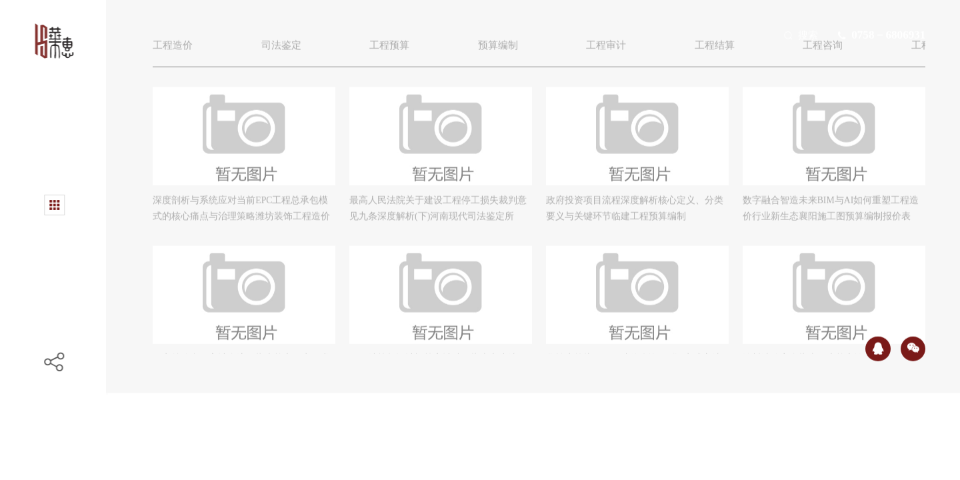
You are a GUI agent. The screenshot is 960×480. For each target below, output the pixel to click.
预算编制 (510, 51)
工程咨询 (846, 51)
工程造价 (174, 51)
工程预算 (398, 51)
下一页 (621, 420)
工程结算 (734, 51)
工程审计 (622, 51)
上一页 (453, 420)
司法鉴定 (286, 51)
